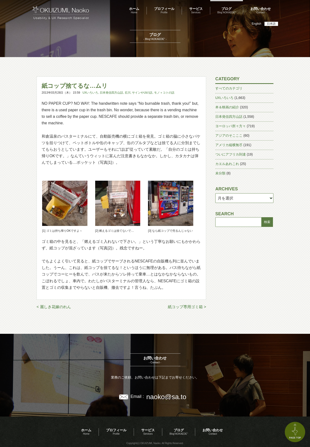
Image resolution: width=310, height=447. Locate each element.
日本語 (271, 23)
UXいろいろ (90, 92)
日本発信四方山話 (111, 92)
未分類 (220, 173)
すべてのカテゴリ (228, 88)
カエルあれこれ (227, 164)
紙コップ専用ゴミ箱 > (187, 307)
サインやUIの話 (142, 92)
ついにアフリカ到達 (230, 154)
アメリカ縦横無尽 (228, 145)
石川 (128, 92)
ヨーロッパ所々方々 (230, 126)
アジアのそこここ (228, 135)
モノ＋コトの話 (164, 92)
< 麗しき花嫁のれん (54, 307)
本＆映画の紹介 (227, 107)
